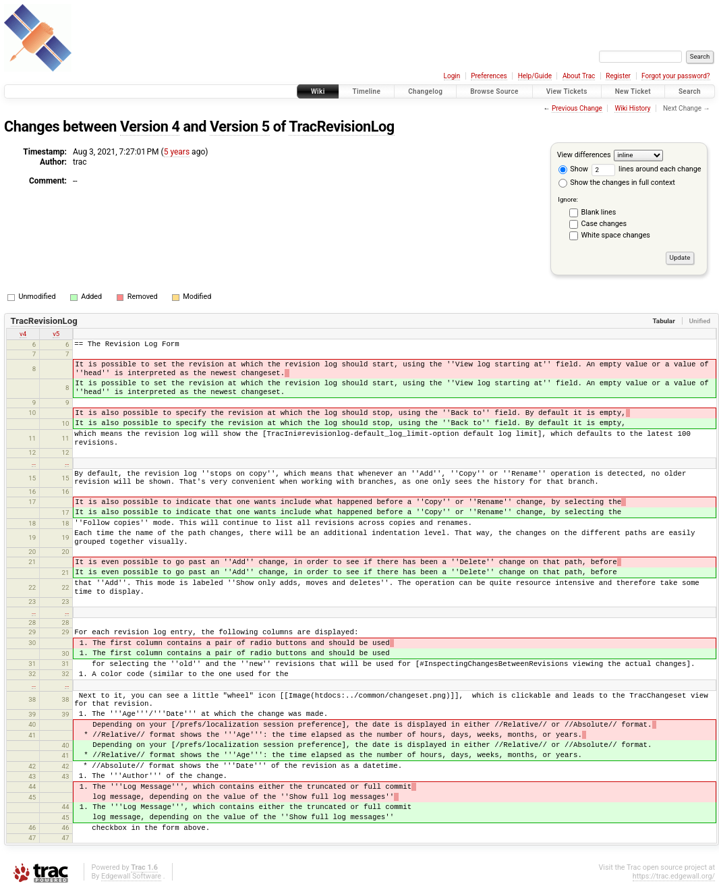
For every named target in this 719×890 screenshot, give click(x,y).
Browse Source (494, 91)
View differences (584, 154)
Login (452, 76)
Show (573, 169)
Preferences (489, 76)
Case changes (604, 223)
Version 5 (240, 126)
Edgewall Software (131, 876)
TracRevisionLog (342, 126)
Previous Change (577, 108)
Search (690, 91)
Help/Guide (535, 76)
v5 (56, 333)
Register (618, 76)
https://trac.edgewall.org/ (674, 876)
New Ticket (633, 91)
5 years (177, 152)
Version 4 (150, 126)
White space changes (615, 235)
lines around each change (646, 169)
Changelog (425, 91)
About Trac (579, 76)
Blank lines (598, 212)
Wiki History (632, 108)
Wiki (318, 91)
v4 (23, 333)
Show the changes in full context (616, 182)
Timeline (367, 91)
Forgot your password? (675, 76)
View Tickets (566, 91)
